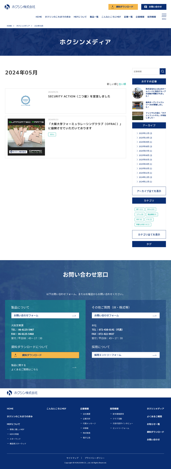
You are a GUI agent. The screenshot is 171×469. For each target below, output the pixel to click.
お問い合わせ (155, 6)
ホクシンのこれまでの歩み (58, 17)
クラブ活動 (117, 418)
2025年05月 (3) (145, 159)
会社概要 (86, 413)
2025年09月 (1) (145, 141)
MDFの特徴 (14, 434)
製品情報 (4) (152, 214)
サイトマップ (72, 458)
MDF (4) (139, 219)
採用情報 (151, 17)
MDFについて (80, 17)
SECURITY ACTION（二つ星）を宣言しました (79, 96)
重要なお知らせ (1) (143, 224)
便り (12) (139, 209)
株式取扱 (86, 432)
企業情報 (140, 17)
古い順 (122, 84)
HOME (39, 17)
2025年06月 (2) (145, 155)
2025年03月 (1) (145, 168)
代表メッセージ (89, 423)
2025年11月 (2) (145, 133)
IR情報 (85, 428)
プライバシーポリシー (95, 458)
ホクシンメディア (155, 408)
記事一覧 (128, 17)
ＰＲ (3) (149, 219)
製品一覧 (94, 17)
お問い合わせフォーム (26, 315)
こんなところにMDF (111, 17)
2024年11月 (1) (145, 181)
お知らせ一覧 (153, 424)
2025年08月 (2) (145, 146)
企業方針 (86, 418)
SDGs (52, 134)
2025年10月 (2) (145, 137)
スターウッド (15, 438)
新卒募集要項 (118, 413)
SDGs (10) (150, 209)
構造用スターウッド (18, 443)
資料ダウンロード (124, 6)
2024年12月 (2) (145, 177)
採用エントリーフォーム (107, 355)
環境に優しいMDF (17, 429)
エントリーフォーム (121, 428)
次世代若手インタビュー (123, 423)
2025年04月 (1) (145, 163)
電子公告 (86, 437)
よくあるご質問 (154, 416)
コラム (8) (139, 214)
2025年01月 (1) (145, 172)
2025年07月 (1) (145, 150)
